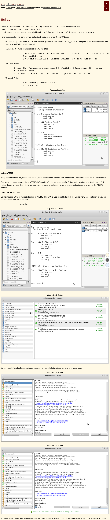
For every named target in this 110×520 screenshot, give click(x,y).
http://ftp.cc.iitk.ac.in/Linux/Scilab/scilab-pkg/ (67, 32)
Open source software (25, 8)
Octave (9, 8)
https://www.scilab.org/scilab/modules (21, 29)
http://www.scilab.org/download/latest (39, 26)
